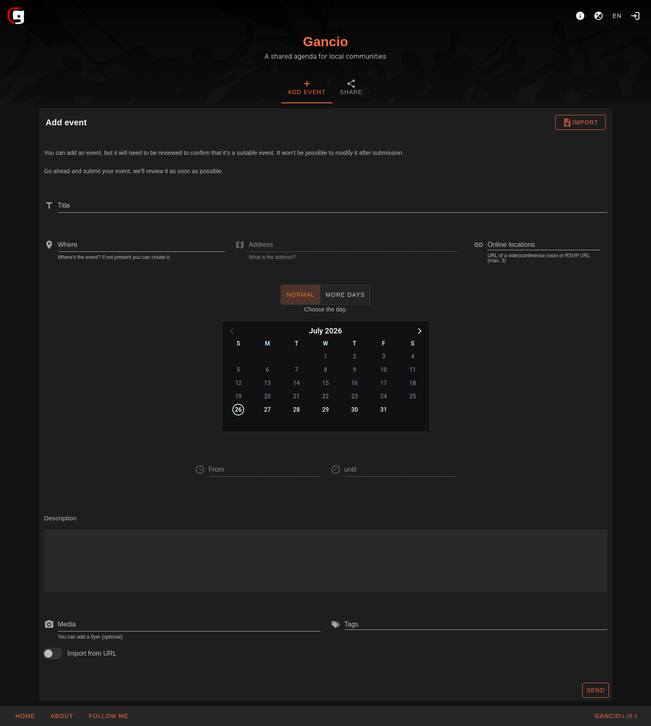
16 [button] (354, 383)
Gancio (325, 41)
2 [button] (354, 356)
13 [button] (267, 383)
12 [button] (238, 383)
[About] (580, 16)
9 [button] (354, 369)
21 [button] (296, 396)
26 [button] (238, 409)
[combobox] (141, 244)
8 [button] (325, 369)
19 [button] (238, 396)
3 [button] (383, 356)
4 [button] (412, 356)
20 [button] (267, 396)
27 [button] (267, 409)
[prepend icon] (49, 624)
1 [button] (325, 356)
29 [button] (325, 409)
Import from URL (92, 653)
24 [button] (383, 396)
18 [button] (412, 383)
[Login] (635, 16)
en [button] (617, 15)
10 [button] (383, 369)
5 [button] (238, 369)
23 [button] (354, 396)
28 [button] (296, 409)
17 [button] (383, 383)
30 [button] (354, 409)
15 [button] (325, 383)
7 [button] (296, 369)
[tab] (306, 88)
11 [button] (412, 369)
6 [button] (267, 369)
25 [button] (412, 396)
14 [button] (296, 383)
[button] (419, 330)
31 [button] (383, 409)
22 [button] (325, 396)
